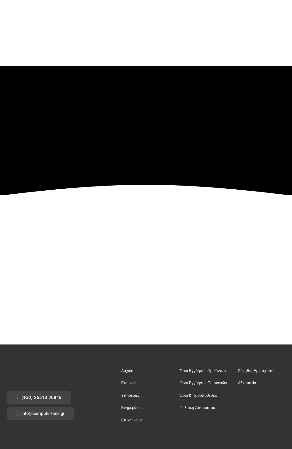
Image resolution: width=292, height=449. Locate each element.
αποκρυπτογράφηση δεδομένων (149, 412)
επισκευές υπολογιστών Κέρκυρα (109, 416)
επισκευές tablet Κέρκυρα (143, 416)
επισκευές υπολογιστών (47, 412)
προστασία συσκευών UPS (195, 412)
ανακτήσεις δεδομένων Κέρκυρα (177, 416)
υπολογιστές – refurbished (257, 412)
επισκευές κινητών (72, 412)
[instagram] (277, 425)
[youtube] (271, 425)
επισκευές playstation (19, 416)
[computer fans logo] (31, 325)
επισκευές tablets (93, 412)
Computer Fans (44, 427)
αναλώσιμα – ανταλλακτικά (226, 412)
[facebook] (264, 425)
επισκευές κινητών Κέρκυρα (74, 416)
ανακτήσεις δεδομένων (117, 412)
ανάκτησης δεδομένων (19, 412)
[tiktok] (284, 425)
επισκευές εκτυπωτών (45, 416)
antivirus (174, 412)
